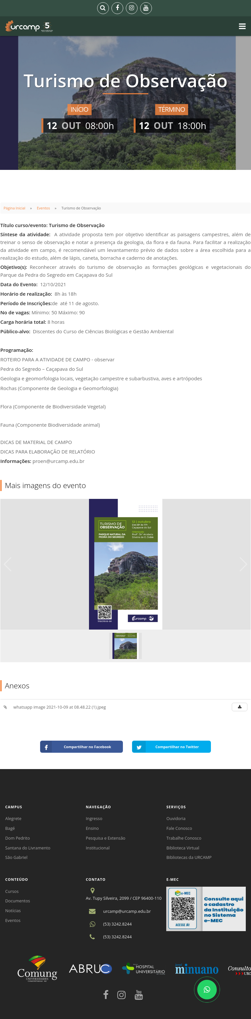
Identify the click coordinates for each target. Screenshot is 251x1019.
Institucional (98, 848)
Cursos (12, 891)
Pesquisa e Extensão (105, 838)
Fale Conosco (179, 828)
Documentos (17, 901)
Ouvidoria (175, 818)
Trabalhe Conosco (183, 838)
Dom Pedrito (17, 838)
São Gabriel (16, 857)
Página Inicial (14, 207)
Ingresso (94, 818)
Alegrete (13, 818)
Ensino (92, 828)
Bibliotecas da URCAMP (189, 857)
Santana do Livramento (28, 848)
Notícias (13, 910)
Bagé (10, 828)
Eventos (43, 207)
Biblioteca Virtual (182, 848)
